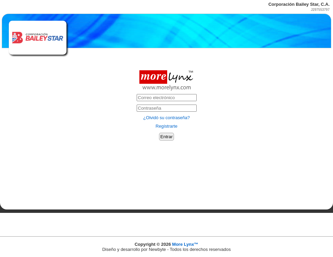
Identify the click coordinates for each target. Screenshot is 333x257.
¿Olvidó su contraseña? (166, 117)
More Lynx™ (185, 244)
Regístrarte (166, 126)
